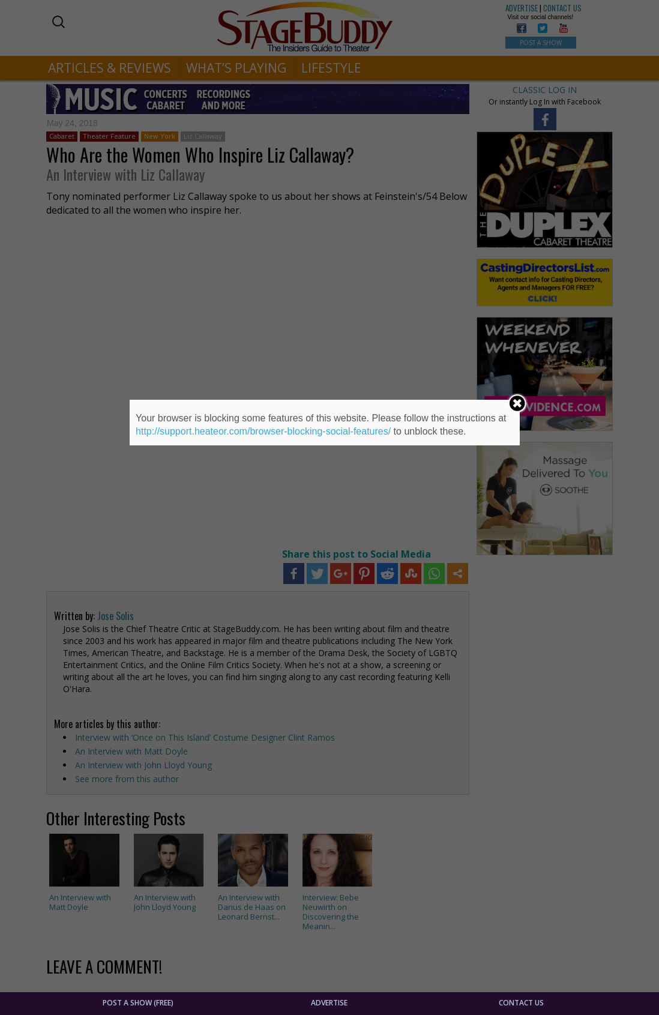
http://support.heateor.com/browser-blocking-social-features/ (263, 431)
